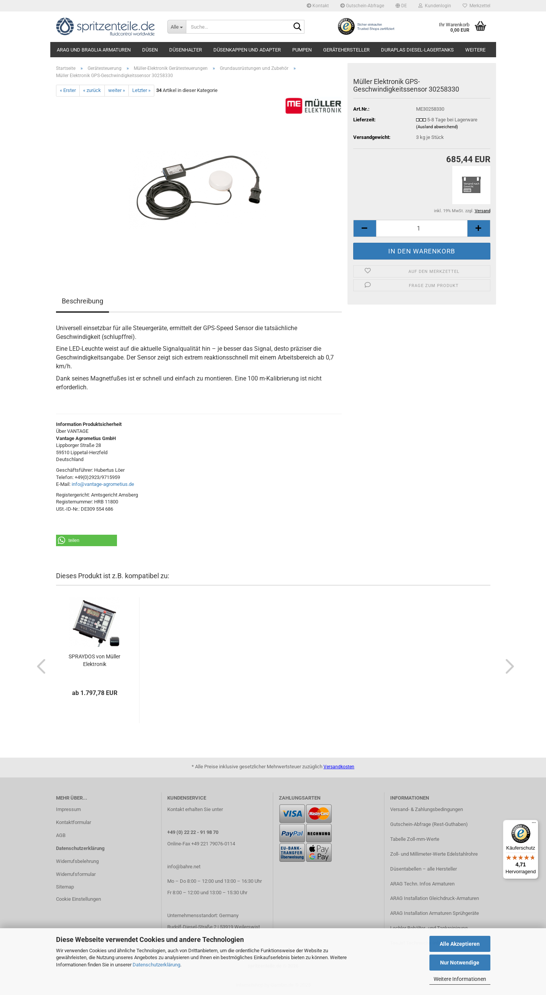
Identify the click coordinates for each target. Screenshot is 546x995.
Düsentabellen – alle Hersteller (423, 869)
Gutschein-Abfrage (362, 5)
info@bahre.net (183, 866)
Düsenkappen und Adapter (247, 50)
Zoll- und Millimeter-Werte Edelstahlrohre (434, 854)
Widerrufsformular (76, 874)
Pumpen (302, 50)
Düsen (150, 50)
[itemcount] (422, 228)
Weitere (475, 50)
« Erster (68, 90)
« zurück (92, 90)
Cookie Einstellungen (78, 899)
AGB (61, 835)
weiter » (116, 90)
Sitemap (65, 887)
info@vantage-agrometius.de (103, 484)
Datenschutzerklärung (156, 965)
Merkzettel (476, 5)
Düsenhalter (185, 50)
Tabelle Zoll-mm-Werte (414, 839)
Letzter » (141, 90)
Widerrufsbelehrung (77, 861)
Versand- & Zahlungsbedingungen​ (426, 809)
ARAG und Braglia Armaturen (94, 50)
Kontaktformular (73, 822)
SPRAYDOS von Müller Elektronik (94, 660)
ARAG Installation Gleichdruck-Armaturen (434, 898)
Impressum (68, 809)
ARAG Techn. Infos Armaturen (422, 884)
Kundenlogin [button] (434, 5)
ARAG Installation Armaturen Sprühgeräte (434, 913)
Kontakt (318, 5)
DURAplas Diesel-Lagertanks (417, 50)
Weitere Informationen (460, 979)
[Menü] (533, 824)
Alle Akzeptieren (460, 944)
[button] (401, 5)
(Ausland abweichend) (437, 126)
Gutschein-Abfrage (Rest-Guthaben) (429, 824)
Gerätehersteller (346, 50)
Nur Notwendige (459, 963)
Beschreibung (82, 301)
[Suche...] (176, 27)
